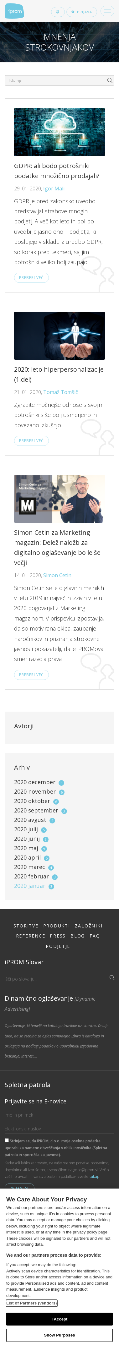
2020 (39, 782)
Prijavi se (19, 1188)
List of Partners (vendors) (31, 1303)
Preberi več (31, 277)
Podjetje (58, 946)
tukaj (94, 1176)
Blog (77, 936)
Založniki (89, 926)
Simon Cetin (57, 575)
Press (58, 936)
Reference (30, 936)
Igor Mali (54, 188)
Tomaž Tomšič (60, 392)
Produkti (56, 926)
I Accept (59, 1319)
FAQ (95, 936)
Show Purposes (59, 1335)
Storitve (26, 926)
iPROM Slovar (24, 962)
